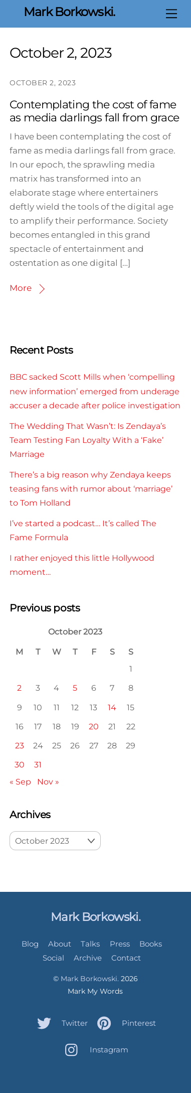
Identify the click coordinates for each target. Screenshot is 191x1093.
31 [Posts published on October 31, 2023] (38, 764)
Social (53, 958)
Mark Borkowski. (90, 979)
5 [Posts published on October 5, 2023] (75, 688)
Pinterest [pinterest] (124, 1023)
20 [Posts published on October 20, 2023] (94, 726)
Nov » (48, 781)
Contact (126, 958)
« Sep (20, 781)
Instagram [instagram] (94, 1049)
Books (150, 944)
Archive (88, 958)
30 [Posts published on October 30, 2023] (20, 764)
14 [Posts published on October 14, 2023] (112, 707)
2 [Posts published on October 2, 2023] (19, 688)
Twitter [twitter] (60, 1023)
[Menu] (171, 14)
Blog (30, 944)
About (59, 944)
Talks (90, 944)
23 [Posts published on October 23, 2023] (19, 745)
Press (120, 944)
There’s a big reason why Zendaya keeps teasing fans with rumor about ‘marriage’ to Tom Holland (91, 489)
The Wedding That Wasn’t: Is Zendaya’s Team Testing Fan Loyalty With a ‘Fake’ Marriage (88, 440)
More (21, 288)
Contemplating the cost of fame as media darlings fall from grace (94, 111)
